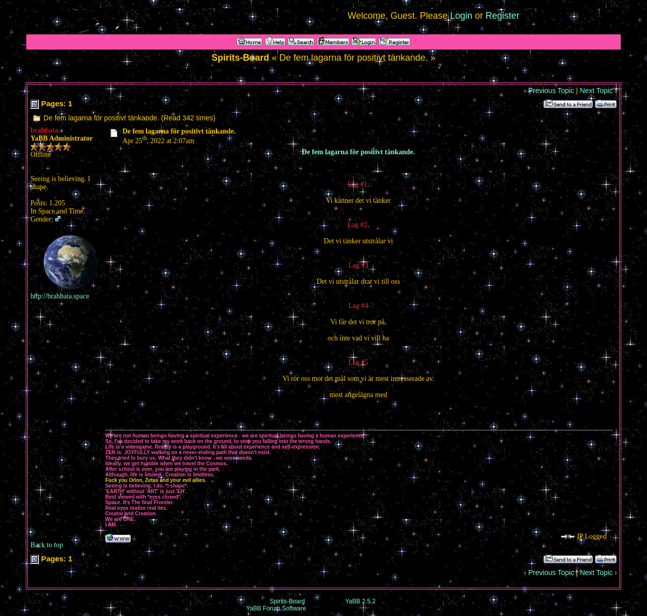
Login (461, 16)
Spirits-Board (287, 601)
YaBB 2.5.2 (360, 601)
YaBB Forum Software (276, 608)
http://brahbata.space (59, 296)
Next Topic (596, 90)
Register (503, 16)
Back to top (46, 545)
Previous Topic (551, 90)
